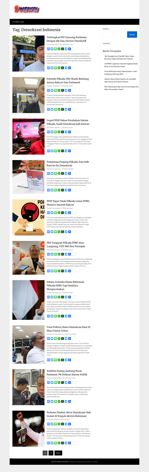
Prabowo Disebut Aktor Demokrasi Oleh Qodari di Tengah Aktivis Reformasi (68, 419)
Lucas (71, 44)
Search (106, 29)
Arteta (71, 172)
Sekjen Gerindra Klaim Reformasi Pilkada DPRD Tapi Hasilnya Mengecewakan (67, 289)
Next (58, 460)
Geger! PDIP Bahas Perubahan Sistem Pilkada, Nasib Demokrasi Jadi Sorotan (69, 124)
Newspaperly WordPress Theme (86, 469)
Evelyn (73, 338)
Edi (68, 427)
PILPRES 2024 (18, 22)
